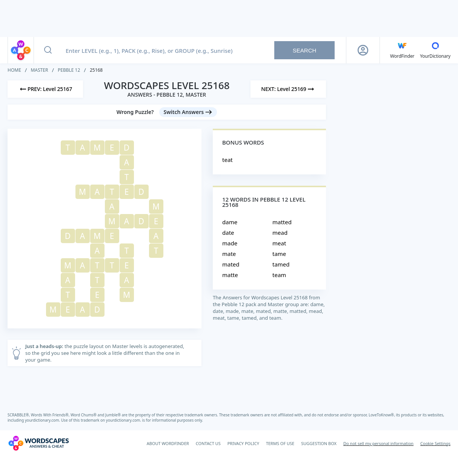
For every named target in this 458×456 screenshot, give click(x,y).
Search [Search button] (305, 50)
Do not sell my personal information (378, 443)
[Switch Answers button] (188, 112)
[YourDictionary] (435, 50)
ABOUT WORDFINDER (168, 443)
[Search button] (48, 50)
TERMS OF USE (280, 443)
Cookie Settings (435, 443)
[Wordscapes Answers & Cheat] (38, 443)
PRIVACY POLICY (243, 443)
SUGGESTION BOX (319, 443)
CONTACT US (208, 443)
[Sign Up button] (363, 50)
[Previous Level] (45, 89)
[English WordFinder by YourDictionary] (402, 50)
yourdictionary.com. (43, 420)
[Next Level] (288, 89)
